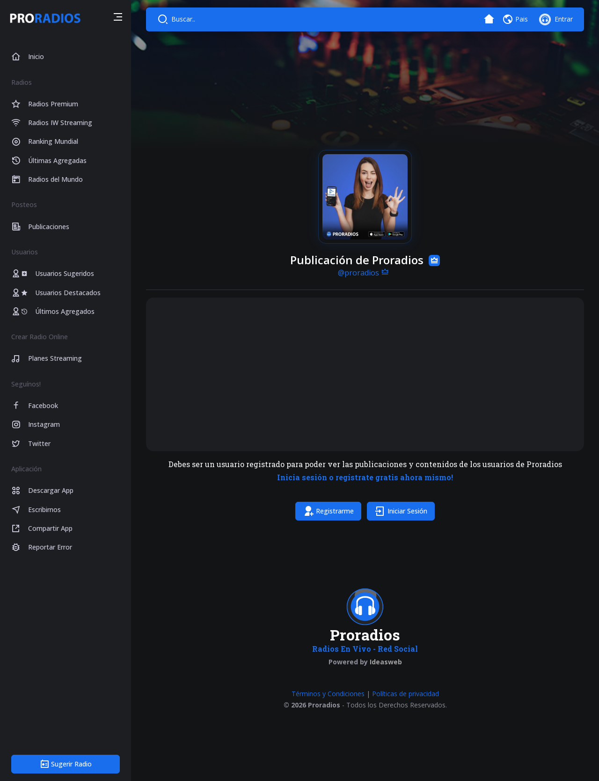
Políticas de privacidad (405, 693)
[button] (118, 18)
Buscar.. (183, 19)
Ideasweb (386, 661)
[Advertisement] (365, 374)
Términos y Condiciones (328, 693)
